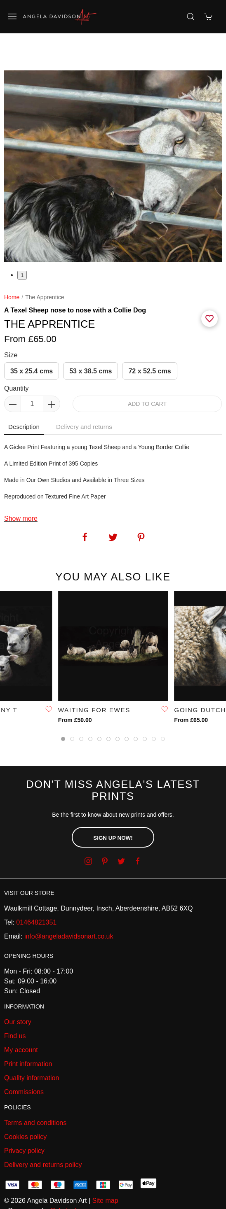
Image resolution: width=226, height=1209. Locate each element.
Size (11, 326)
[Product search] (190, 16)
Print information (28, 1035)
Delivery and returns (84, 397)
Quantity (16, 359)
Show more (21, 489)
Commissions (24, 1063)
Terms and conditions (35, 1093)
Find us (15, 1007)
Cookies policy (25, 1107)
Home (11, 268)
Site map (105, 1171)
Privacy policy (24, 1121)
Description (24, 397)
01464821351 (36, 893)
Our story (17, 993)
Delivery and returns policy (43, 1135)
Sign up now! (112, 809)
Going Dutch (200, 680)
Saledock (64, 1181)
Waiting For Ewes (94, 680)
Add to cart (147, 375)
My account (21, 1021)
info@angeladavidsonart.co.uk (68, 907)
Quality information (31, 1049)
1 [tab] (22, 246)
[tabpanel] (113, 137)
